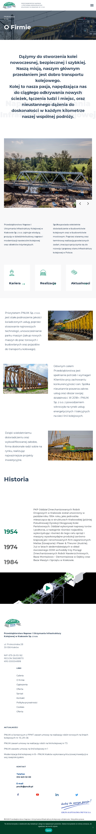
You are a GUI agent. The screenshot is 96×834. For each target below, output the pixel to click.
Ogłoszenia (22, 684)
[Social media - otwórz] (25, 794)
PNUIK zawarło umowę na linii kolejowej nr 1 (26, 749)
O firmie (20, 680)
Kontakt (20, 698)
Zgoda (48, 830)
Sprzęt (19, 693)
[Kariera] (17, 278)
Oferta (19, 689)
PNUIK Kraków (9, 17)
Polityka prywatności (26, 702)
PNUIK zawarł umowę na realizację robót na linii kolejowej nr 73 (36, 743)
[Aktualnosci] (79, 278)
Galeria (20, 675)
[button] (80, 204)
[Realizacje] (48, 278)
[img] (48, 588)
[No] (93, 827)
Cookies (20, 707)
